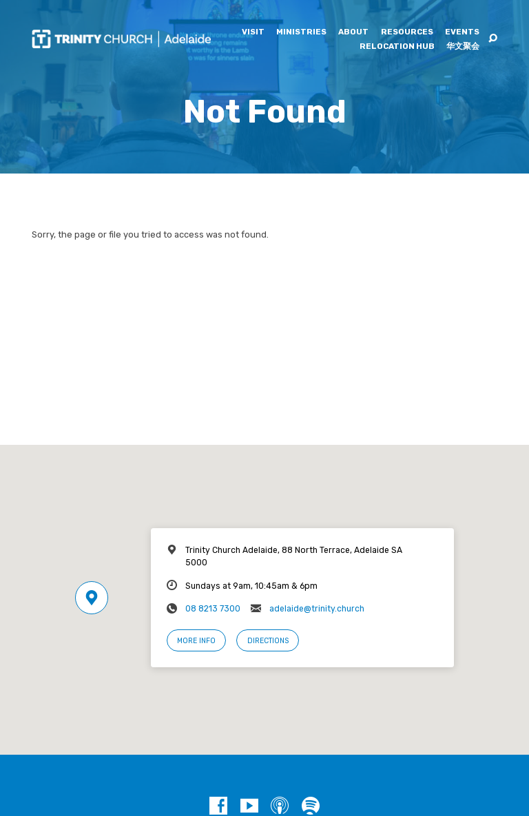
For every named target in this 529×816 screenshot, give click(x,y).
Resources (407, 32)
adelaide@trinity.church (316, 609)
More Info (196, 640)
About (353, 32)
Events (462, 32)
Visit (253, 32)
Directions (268, 640)
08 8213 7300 (212, 609)
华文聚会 (462, 47)
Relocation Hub (397, 47)
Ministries (301, 32)
